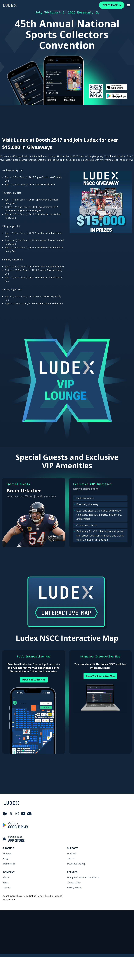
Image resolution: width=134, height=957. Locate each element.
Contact (71, 857)
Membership (9, 862)
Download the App (76, 862)
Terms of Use (74, 881)
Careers (7, 886)
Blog (5, 857)
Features (7, 852)
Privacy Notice (74, 886)
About (6, 876)
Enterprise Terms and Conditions (83, 876)
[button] (128, 5)
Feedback (72, 852)
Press (6, 881)
